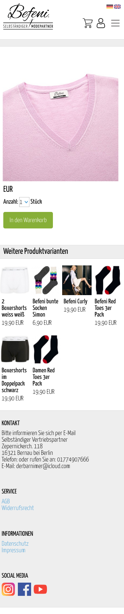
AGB (6, 501)
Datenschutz (15, 544)
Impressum (13, 550)
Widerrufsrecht (18, 508)
